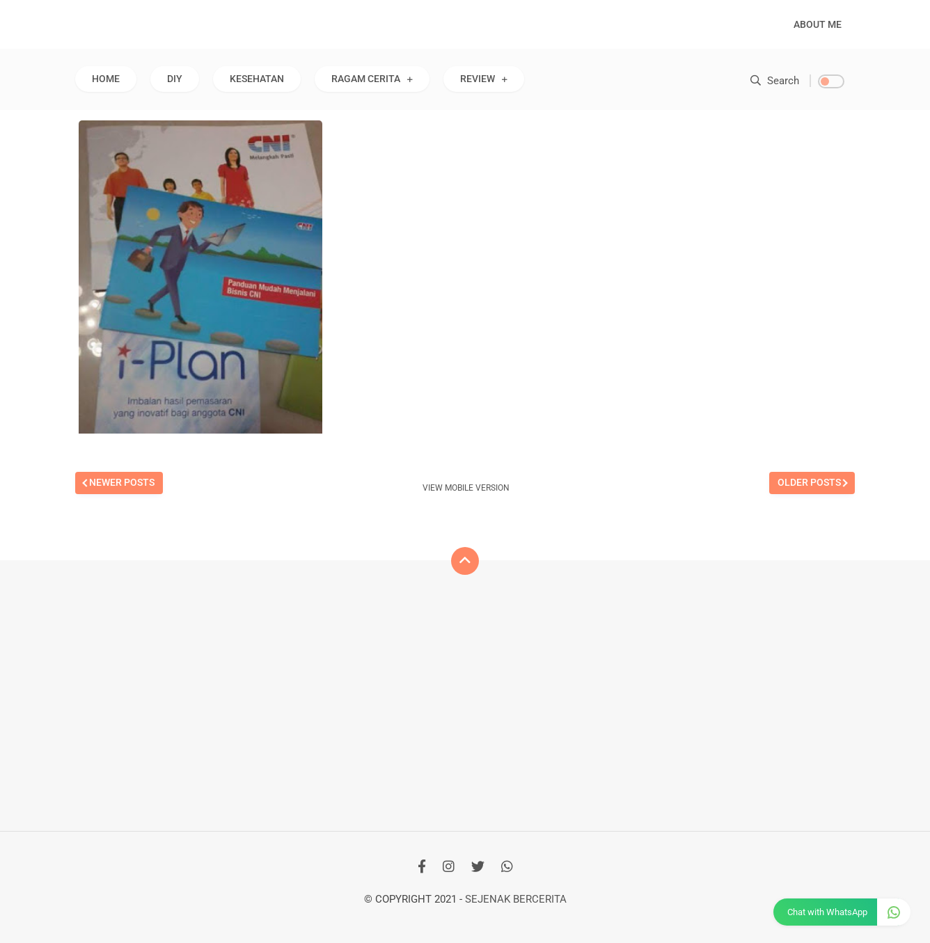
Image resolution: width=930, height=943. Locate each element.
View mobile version (466, 488)
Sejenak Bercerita (516, 899)
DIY (174, 78)
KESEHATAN (257, 78)
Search (774, 80)
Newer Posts (122, 482)
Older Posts (809, 482)
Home (106, 78)
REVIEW (477, 78)
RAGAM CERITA (365, 78)
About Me (818, 24)
